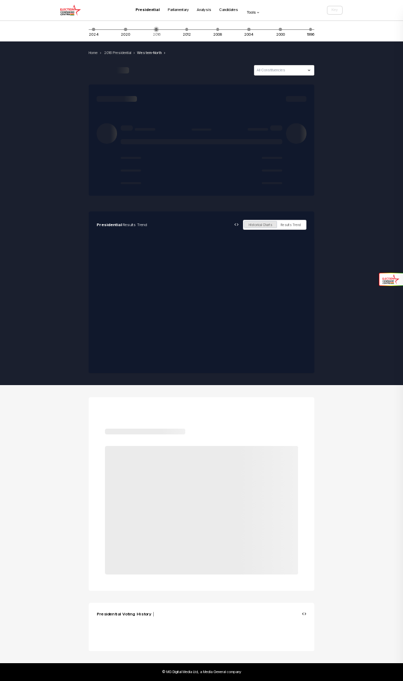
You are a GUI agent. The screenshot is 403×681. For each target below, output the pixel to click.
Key (335, 9)
